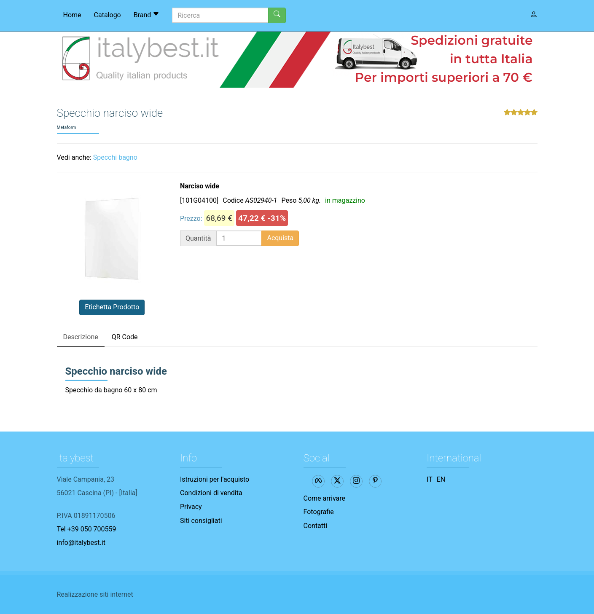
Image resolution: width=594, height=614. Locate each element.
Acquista (280, 238)
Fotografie (319, 512)
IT (430, 479)
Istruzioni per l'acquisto (214, 479)
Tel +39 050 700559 (86, 529)
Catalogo (107, 15)
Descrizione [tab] (80, 337)
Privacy (191, 507)
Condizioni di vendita (211, 493)
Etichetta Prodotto (112, 307)
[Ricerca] (220, 15)
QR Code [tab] (125, 337)
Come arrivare (325, 498)
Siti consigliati (201, 521)
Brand (147, 15)
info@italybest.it (81, 543)
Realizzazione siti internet (95, 594)
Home (72, 15)
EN (441, 479)
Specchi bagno (115, 157)
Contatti (316, 526)
